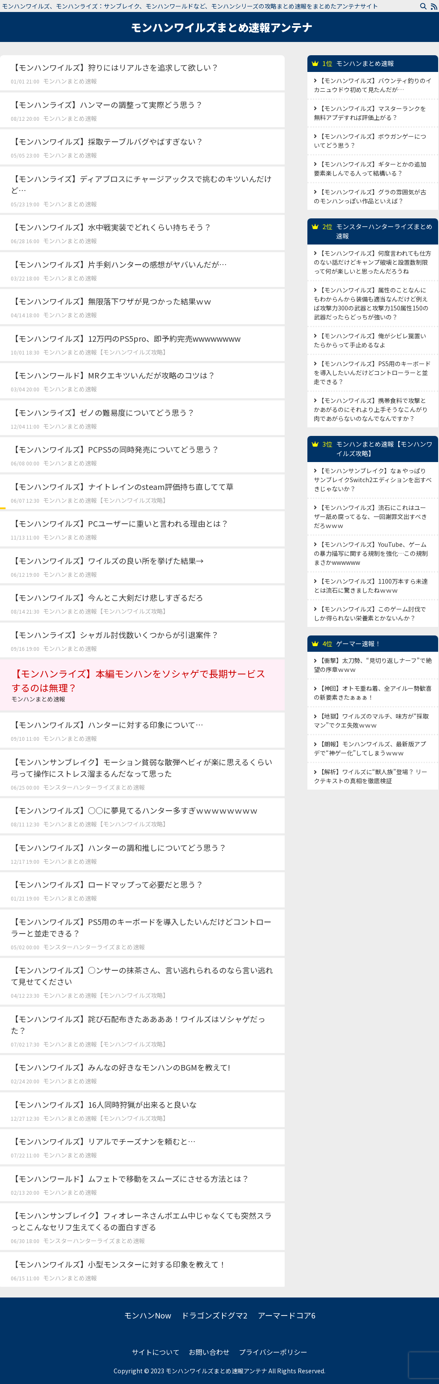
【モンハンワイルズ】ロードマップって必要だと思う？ (107, 884)
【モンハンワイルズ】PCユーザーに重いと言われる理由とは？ (120, 523)
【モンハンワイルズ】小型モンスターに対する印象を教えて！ (118, 1264)
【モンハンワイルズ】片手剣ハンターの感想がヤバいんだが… (119, 264)
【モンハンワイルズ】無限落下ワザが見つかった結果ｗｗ (111, 301)
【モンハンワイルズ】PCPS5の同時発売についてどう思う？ (115, 449)
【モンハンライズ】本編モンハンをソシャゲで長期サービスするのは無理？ (142, 685)
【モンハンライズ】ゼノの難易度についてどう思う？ (103, 412)
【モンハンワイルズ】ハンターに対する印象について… (107, 724)
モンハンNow (147, 1315)
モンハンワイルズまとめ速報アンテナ (222, 27)
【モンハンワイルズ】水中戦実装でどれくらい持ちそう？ (111, 227)
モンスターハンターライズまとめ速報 (94, 787)
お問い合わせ (209, 1352)
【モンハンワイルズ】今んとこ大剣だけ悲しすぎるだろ (107, 597)
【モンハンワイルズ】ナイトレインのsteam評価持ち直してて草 (122, 486)
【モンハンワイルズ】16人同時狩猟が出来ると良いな (104, 1104)
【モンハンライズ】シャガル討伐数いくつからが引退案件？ (115, 634)
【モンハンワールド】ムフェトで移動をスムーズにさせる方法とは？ (130, 1178)
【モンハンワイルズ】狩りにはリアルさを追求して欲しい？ (115, 67)
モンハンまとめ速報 (70, 81)
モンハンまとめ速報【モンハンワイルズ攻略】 (106, 352)
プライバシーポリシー (273, 1352)
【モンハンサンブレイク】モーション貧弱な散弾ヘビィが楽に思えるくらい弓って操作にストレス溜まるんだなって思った (141, 767)
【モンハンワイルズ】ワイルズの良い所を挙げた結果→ (107, 560)
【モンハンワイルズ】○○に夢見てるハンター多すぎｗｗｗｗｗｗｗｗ (134, 810)
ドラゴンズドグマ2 (214, 1315)
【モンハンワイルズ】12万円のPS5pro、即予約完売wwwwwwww (126, 338)
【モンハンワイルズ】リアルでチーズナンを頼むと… (103, 1141)
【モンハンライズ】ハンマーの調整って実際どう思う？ (107, 104)
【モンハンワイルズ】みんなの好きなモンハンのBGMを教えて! (120, 1067)
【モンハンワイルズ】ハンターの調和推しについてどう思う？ (118, 847)
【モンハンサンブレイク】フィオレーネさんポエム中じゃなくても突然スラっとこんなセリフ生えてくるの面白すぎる (141, 1221)
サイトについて (156, 1352)
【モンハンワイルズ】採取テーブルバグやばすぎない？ (107, 141)
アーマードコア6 (287, 1315)
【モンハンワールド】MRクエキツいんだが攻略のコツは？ (113, 375)
